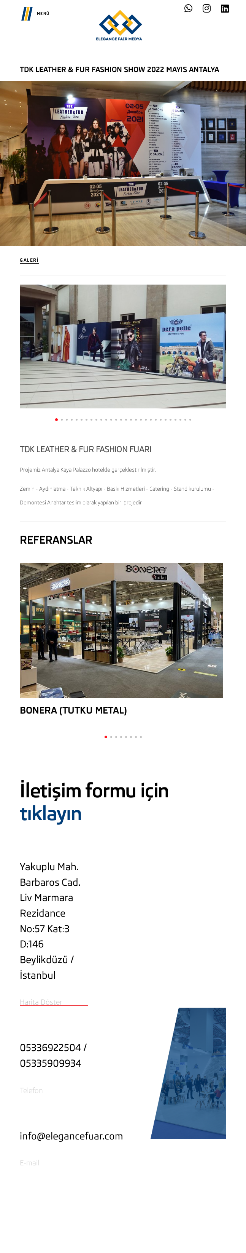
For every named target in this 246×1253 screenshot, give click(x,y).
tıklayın (50, 813)
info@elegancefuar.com (71, 1136)
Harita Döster (41, 1002)
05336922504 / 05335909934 (53, 1055)
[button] (56, 419)
